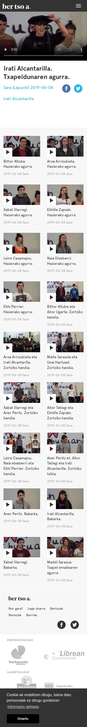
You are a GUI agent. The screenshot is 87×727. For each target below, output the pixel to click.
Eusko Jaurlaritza (26, 687)
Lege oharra (36, 608)
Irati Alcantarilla (18, 98)
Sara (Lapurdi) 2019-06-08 (28, 87)
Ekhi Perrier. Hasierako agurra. (18, 309)
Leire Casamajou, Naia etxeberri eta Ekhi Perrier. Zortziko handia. (21, 466)
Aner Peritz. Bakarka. (21, 514)
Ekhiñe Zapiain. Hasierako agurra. (62, 212)
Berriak (31, 615)
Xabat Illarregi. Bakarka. (15, 565)
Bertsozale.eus (21, 655)
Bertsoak (56, 608)
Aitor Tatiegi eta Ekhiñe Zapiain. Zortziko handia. (60, 413)
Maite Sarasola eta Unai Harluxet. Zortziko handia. (62, 362)
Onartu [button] (22, 718)
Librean (64, 655)
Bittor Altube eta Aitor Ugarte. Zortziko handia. (65, 311)
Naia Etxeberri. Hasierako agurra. (62, 261)
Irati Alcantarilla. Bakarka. (61, 516)
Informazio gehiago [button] (23, 707)
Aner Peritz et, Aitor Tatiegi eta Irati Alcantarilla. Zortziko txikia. (64, 466)
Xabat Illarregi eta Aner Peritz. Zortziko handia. (20, 413)
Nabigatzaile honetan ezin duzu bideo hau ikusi (43, 36)
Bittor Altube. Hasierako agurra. (18, 164)
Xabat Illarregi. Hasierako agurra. (18, 212)
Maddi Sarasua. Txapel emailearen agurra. (62, 567)
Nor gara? (16, 608)
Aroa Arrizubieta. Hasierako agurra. (62, 164)
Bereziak (15, 615)
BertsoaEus (23, 6)
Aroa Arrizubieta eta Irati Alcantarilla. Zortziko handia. (20, 362)
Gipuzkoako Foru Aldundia (63, 687)
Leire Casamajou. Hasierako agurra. (18, 261)
